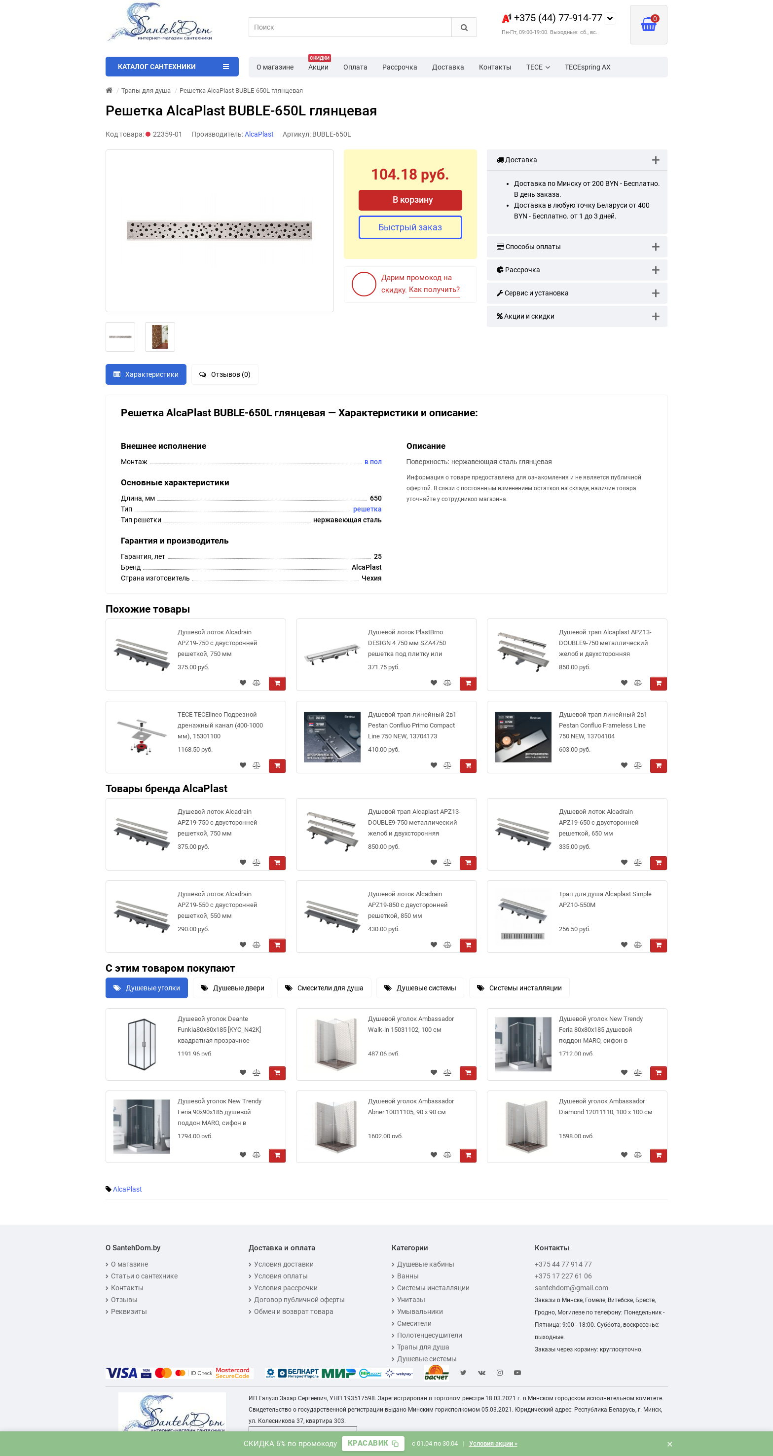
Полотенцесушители (427, 1335)
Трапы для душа (420, 1347)
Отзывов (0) (225, 374)
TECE (538, 67)
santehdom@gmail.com (571, 1288)
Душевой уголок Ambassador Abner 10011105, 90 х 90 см (411, 1106)
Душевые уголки (146, 988)
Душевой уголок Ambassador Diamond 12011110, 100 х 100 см (606, 1106)
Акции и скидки (525, 316)
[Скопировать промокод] (373, 1443)
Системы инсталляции (519, 988)
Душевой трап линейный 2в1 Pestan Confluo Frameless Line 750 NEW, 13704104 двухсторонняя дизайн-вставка (606, 727)
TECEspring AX (588, 67)
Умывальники (417, 1311)
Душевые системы (420, 988)
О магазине (275, 67)
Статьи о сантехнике (142, 1276)
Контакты (495, 67)
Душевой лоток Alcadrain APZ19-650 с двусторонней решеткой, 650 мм (599, 822)
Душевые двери (232, 988)
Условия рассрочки (283, 1288)
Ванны (405, 1276)
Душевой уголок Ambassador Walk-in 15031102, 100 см (411, 1024)
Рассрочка (399, 67)
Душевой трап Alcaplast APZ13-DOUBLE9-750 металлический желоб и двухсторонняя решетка (605, 644)
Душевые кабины (423, 1264)
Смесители (412, 1323)
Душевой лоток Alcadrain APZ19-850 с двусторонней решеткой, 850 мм (408, 904)
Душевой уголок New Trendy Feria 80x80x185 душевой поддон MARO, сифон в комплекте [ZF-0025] (601, 1031)
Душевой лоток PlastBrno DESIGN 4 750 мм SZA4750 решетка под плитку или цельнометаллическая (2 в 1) (412, 644)
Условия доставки (281, 1264)
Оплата (355, 67)
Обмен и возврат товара (291, 1311)
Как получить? (434, 289)
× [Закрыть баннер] (670, 1443)
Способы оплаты (529, 247)
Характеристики (146, 374)
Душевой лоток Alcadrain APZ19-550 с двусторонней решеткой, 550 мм (218, 904)
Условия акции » (493, 1443)
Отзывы (122, 1300)
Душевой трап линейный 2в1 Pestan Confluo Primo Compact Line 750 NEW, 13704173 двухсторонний (412, 727)
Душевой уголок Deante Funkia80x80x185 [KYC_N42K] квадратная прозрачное (219, 1029)
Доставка (448, 67)
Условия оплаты (278, 1276)
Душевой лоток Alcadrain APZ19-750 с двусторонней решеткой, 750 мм (218, 642)
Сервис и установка (533, 293)
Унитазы (408, 1300)
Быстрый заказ (410, 227)
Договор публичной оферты (297, 1300)
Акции (319, 64)
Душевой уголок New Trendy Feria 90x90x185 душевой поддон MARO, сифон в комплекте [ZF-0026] (219, 1113)
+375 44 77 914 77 (563, 1264)
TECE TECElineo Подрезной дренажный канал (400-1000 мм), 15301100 (220, 725)
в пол (373, 462)
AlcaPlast (127, 1189)
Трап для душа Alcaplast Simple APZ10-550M (605, 899)
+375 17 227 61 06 (563, 1276)
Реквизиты (126, 1311)
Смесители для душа (324, 988)
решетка (367, 509)
